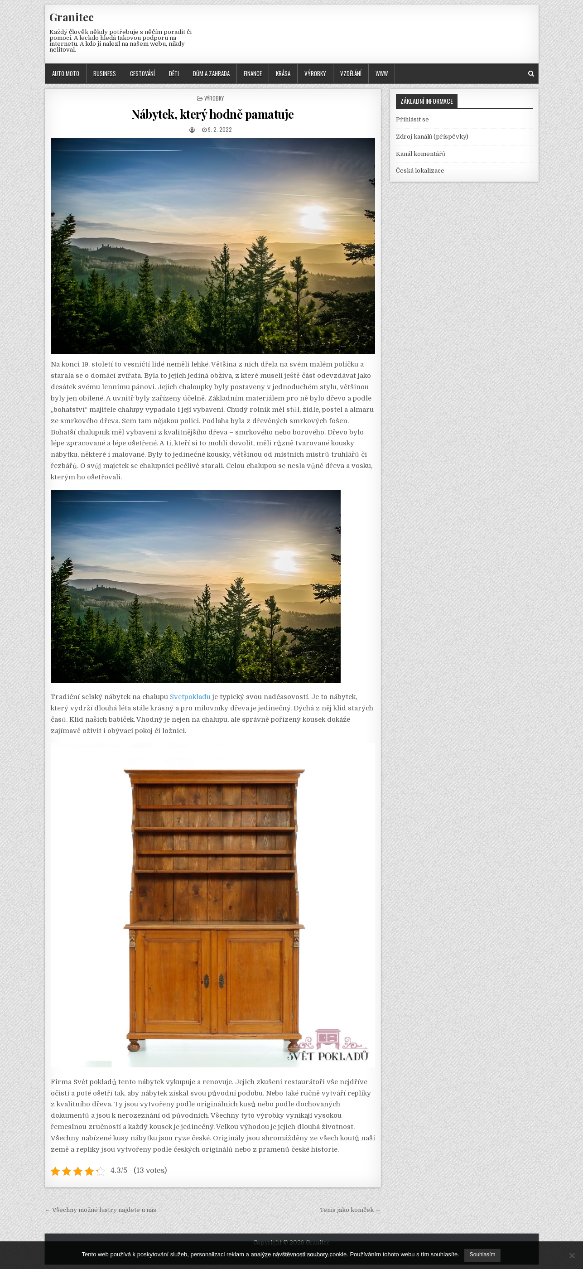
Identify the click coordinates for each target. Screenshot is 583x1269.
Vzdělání (350, 73)
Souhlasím (483, 1254)
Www (382, 73)
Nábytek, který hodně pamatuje (212, 114)
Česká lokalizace (420, 170)
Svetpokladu (190, 697)
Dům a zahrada (211, 73)
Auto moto (65, 73)
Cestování (142, 73)
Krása (283, 73)
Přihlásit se (412, 119)
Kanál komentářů (420, 153)
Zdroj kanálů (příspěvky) (432, 136)
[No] (571, 1255)
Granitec (71, 17)
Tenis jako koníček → (350, 1209)
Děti (174, 73)
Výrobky (315, 73)
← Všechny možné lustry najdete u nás (100, 1209)
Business (104, 73)
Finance (253, 73)
